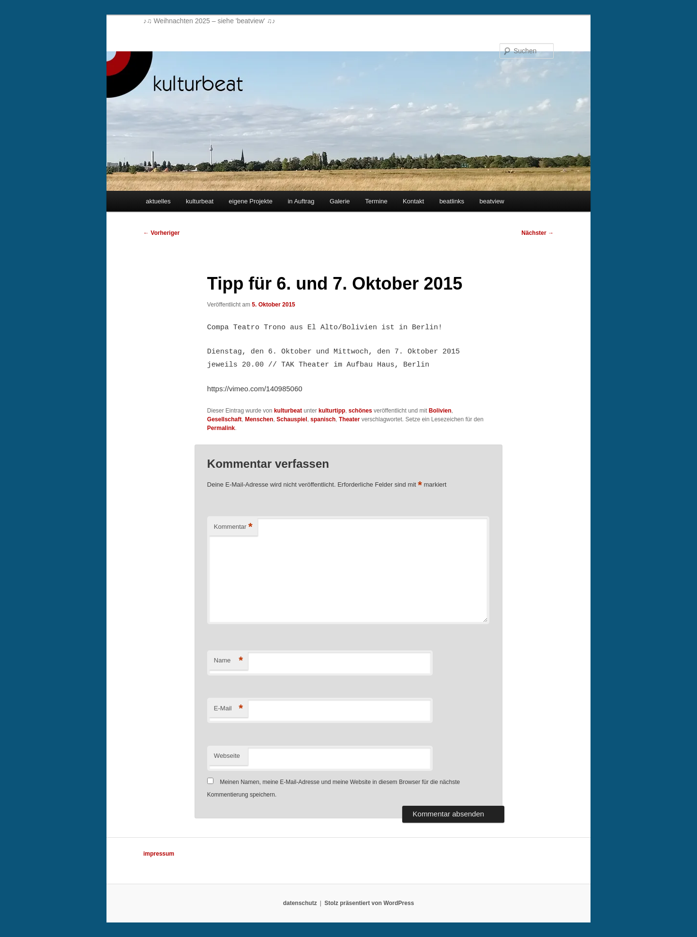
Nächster (537, 233)
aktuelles (158, 201)
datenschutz (300, 903)
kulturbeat (199, 201)
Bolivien (440, 410)
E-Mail (228, 709)
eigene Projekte (251, 201)
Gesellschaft (224, 419)
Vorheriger (161, 233)
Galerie (340, 201)
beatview (491, 201)
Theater (349, 419)
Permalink (221, 428)
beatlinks (451, 201)
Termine (376, 201)
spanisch (322, 419)
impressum (158, 853)
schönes (360, 410)
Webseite (227, 755)
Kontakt (413, 201)
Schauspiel (291, 419)
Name (228, 661)
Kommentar (233, 527)
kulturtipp (331, 410)
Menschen (259, 419)
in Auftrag (301, 201)
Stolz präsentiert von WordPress (369, 903)
